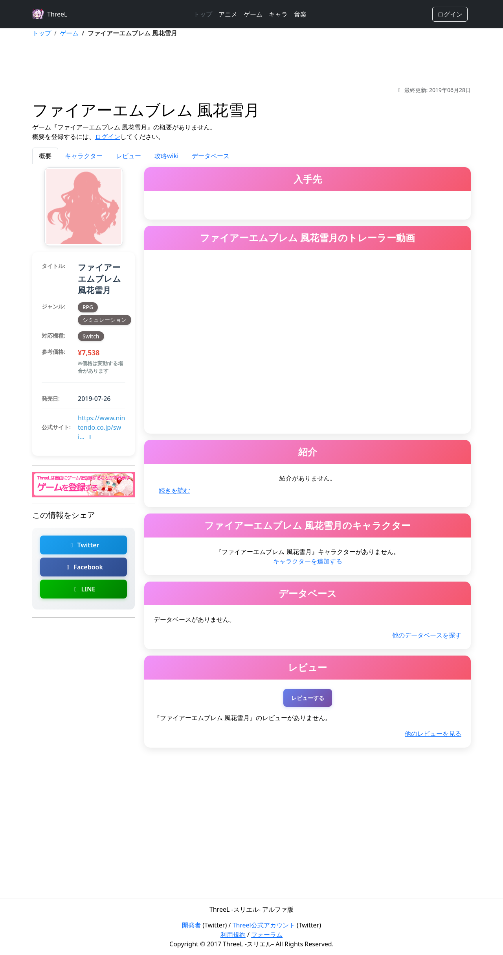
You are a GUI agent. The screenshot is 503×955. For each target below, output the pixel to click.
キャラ (278, 14)
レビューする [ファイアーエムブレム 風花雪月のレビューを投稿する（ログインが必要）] (307, 698)
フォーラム (267, 934)
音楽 (300, 14)
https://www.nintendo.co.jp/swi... (101, 427)
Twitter (83, 545)
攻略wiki (166, 155)
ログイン (450, 14)
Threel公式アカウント (264, 925)
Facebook (83, 567)
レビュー (128, 155)
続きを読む (174, 490)
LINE (83, 589)
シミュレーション (105, 319)
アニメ (227, 14)
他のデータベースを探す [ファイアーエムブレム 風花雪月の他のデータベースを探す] (426, 635)
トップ (202, 14)
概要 (45, 155)
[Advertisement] (251, 61)
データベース (210, 155)
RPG (88, 307)
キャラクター (84, 155)
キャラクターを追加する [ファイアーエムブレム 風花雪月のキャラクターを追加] (307, 561)
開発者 (191, 925)
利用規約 (233, 934)
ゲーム (253, 14)
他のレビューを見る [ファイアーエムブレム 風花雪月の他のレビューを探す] (433, 733)
